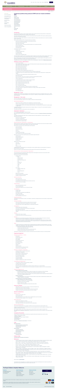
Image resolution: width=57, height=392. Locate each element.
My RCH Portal (46, 2)
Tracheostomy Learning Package (22, 320)
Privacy (4, 386)
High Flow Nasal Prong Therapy (20, 330)
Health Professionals (9, 6)
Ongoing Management (17, 22)
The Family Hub (31, 374)
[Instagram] (44, 374)
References (15, 29)
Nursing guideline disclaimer (6, 23)
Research (46, 6)
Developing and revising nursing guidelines (7, 18)
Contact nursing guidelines (7, 26)
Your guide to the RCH (32, 373)
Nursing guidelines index (7, 16)
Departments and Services (33, 6)
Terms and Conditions (9, 386)
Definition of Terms (16, 17)
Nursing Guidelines (18, 372)
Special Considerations (17, 24)
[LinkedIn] (46, 374)
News (36, 2)
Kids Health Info (31, 372)
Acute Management (16, 18)
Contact (43, 2)
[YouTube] (47, 374)
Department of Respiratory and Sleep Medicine (45, 113)
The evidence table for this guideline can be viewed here (21, 337)
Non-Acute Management (17, 19)
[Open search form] (53, 6)
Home (31, 2)
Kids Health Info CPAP (19, 334)
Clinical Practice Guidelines (19, 371)
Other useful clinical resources (6, 21)
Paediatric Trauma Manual (19, 375)
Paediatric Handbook (19, 373)
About (34, 2)
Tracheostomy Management (19, 329)
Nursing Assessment (18, 331)
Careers (38, 2)
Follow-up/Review (16, 23)
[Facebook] (43, 374)
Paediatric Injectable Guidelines (20, 374)
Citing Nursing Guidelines (7, 25)
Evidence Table (16, 28)
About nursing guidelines (7, 14)
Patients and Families (21, 6)
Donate (51, 2)
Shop (40, 2)
